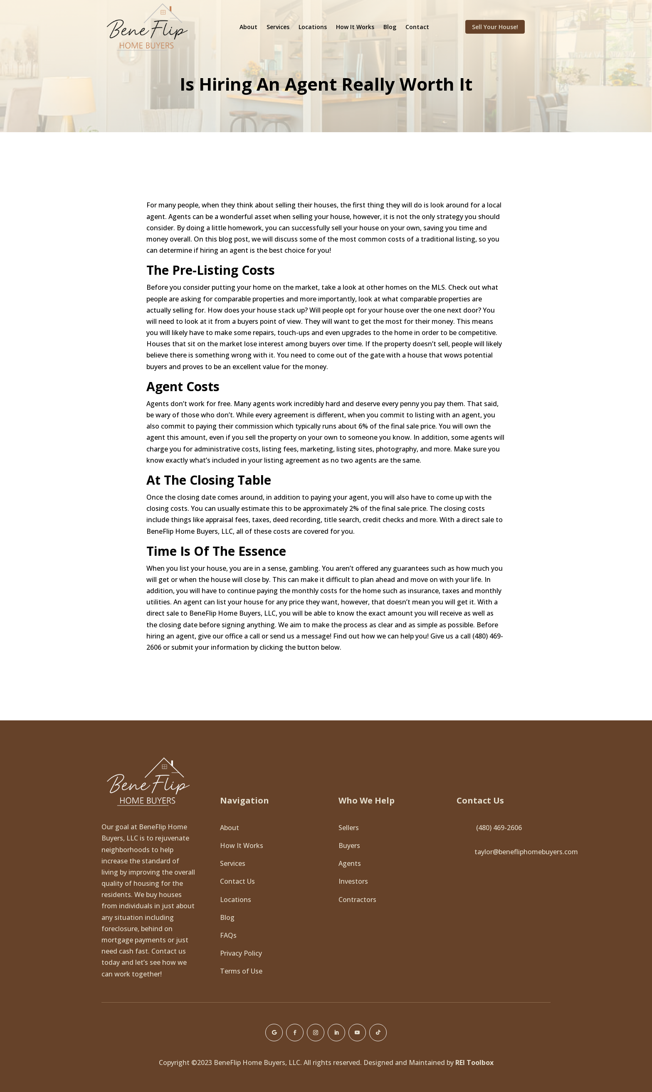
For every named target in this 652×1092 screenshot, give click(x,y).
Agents (349, 863)
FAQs (228, 935)
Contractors (357, 899)
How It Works (355, 27)
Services (278, 27)
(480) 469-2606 (499, 827)
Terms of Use (241, 971)
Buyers (349, 845)
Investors (353, 881)
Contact (417, 27)
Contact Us (237, 881)
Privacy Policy (241, 953)
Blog (389, 27)
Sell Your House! (495, 27)
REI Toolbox (474, 1062)
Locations (313, 27)
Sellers (348, 827)
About (248, 27)
